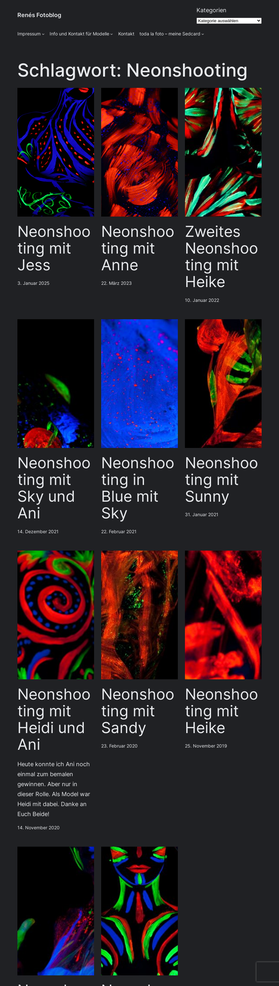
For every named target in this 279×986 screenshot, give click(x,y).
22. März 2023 (116, 283)
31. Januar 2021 (201, 514)
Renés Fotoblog (39, 14)
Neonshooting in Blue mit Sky (137, 488)
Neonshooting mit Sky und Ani (54, 488)
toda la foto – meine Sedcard (170, 33)
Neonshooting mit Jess (54, 248)
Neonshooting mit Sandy (137, 711)
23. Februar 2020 (119, 746)
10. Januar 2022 (202, 300)
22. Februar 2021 (119, 531)
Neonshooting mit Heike (221, 711)
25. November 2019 (206, 746)
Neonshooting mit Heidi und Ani (54, 719)
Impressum (29, 33)
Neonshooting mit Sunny (221, 479)
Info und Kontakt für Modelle (79, 33)
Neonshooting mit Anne (137, 248)
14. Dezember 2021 (38, 531)
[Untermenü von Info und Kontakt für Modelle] (111, 34)
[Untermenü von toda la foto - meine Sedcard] (202, 34)
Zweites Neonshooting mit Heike (221, 256)
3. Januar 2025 (33, 283)
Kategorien (211, 10)
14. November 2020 (38, 827)
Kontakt (126, 33)
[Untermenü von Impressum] (43, 34)
